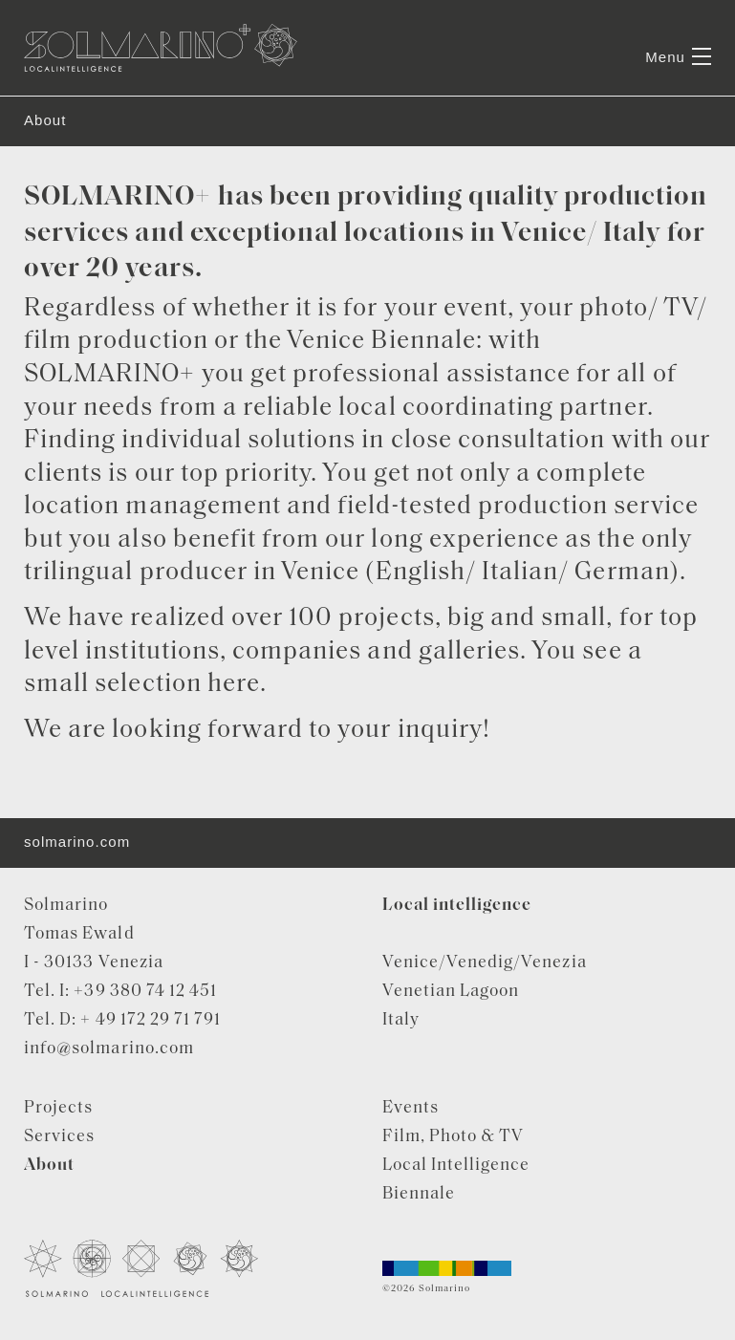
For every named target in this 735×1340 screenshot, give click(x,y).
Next (682, 96)
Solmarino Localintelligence (160, 48)
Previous (54, 96)
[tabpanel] (367, 96)
